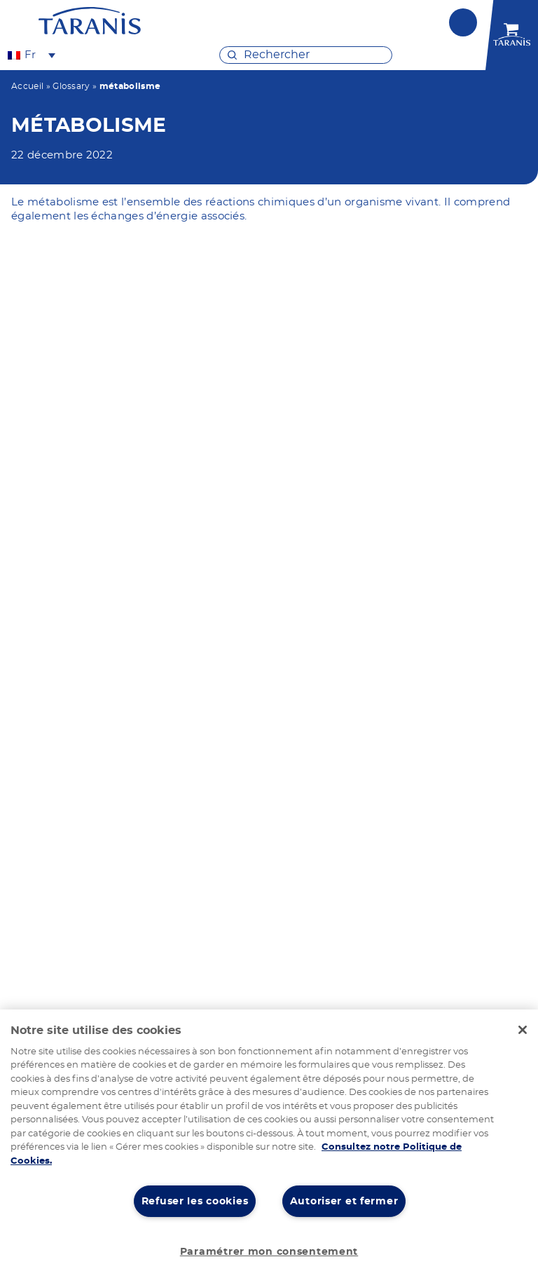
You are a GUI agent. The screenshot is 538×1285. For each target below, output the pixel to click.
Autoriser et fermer (344, 1201)
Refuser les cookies (195, 1201)
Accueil (27, 86)
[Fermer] (522, 1029)
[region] (269, 1147)
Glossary (71, 86)
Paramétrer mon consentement (269, 1251)
